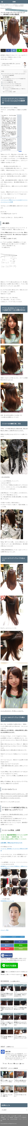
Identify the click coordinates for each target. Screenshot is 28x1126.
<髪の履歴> (7, 77)
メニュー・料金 (4, 930)
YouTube (22, 1063)
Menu (9, 1115)
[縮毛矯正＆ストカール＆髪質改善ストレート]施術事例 (13, 936)
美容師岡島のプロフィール (7, 901)
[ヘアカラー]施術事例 (9, 1117)
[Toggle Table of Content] (24, 71)
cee (14, 1)
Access (5, 1115)
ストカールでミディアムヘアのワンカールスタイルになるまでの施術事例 (13, 74)
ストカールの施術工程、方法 (9, 82)
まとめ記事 (19, 1115)
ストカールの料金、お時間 (10, 91)
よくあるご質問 (13, 1115)
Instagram (17, 1063)
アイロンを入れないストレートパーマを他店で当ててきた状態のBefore (13, 79)
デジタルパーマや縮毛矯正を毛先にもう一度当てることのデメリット (15, 89)
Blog (8, 1119)
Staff (2, 1115)
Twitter (5, 1063)
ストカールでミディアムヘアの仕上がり (11, 83)
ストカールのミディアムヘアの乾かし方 (11, 85)
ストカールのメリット (9, 87)
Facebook (11, 1063)
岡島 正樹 (7, 1051)
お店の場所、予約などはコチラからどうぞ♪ (11, 842)
